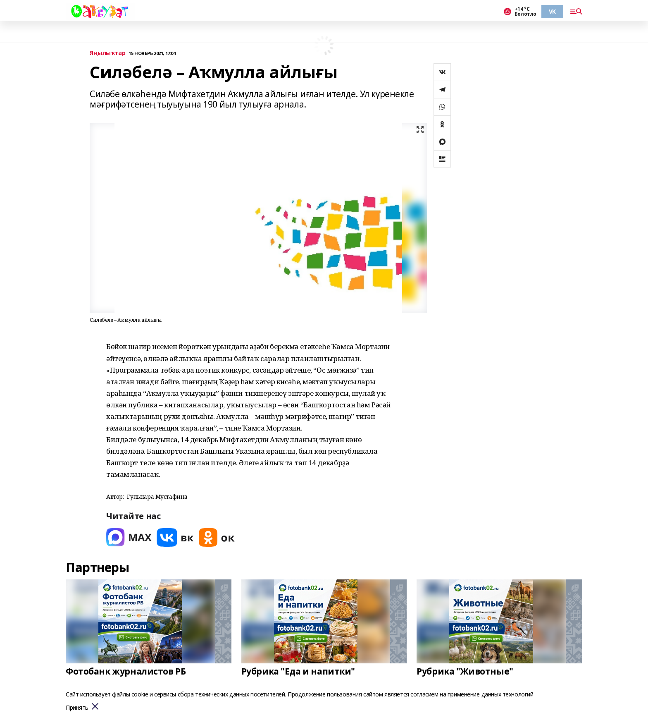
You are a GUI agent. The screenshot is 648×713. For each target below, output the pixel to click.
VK (552, 11)
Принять (77, 707)
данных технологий (507, 694)
